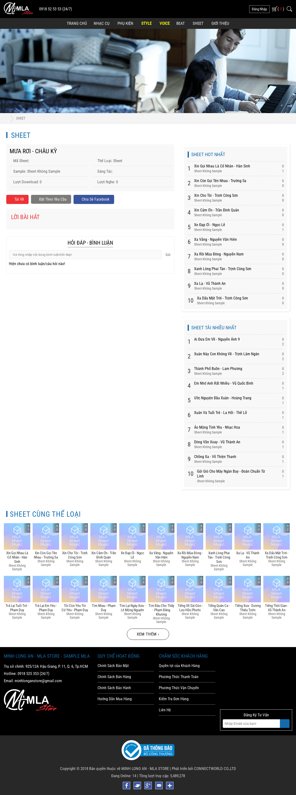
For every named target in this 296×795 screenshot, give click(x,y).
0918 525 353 (28, 673)
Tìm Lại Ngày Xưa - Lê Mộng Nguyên (132, 608)
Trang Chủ (77, 23)
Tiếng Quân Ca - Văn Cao (219, 608)
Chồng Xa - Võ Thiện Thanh (215, 456)
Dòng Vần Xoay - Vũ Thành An (217, 442)
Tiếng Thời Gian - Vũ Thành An (276, 608)
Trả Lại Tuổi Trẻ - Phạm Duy (17, 608)
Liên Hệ (165, 710)
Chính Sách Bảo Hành (114, 688)
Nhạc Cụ (102, 23)
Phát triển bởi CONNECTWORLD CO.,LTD (204, 768)
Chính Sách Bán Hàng (114, 676)
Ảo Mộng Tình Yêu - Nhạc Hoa (217, 427)
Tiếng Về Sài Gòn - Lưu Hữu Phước (190, 608)
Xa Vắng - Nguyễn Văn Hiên (215, 239)
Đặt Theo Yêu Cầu (52, 199)
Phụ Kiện (125, 23)
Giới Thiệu (220, 23)
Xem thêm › (148, 634)
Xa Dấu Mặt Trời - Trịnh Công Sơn (222, 298)
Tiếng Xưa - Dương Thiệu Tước (248, 608)
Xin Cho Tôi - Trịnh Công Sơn (216, 195)
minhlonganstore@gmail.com (38, 680)
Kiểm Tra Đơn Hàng (174, 699)
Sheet (198, 23)
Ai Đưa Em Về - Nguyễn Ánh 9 (217, 339)
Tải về (18, 199)
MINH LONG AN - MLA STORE (145, 768)
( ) (281, 8)
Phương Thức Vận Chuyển (179, 688)
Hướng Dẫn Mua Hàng (115, 699)
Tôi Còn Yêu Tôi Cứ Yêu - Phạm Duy (75, 608)
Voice (165, 23)
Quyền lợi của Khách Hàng (179, 665)
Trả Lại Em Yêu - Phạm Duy (46, 608)
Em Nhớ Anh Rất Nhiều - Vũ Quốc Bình (223, 383)
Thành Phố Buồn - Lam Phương (218, 368)
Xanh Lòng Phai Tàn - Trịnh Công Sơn (222, 269)
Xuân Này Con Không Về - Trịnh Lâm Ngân (226, 354)
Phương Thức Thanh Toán (178, 676)
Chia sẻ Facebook (97, 199)
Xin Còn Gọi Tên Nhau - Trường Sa (220, 180)
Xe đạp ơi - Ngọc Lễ (209, 225)
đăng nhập (259, 9)
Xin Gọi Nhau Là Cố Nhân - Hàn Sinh (222, 166)
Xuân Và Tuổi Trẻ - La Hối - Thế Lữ (220, 412)
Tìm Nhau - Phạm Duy (104, 608)
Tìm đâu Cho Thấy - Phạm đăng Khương (161, 610)
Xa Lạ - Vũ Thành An (210, 283)
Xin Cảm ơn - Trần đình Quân (216, 210)
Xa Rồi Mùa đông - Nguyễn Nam (219, 254)
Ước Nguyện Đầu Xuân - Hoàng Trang (222, 398)
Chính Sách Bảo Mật (113, 665)
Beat (180, 23)
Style (146, 23)
